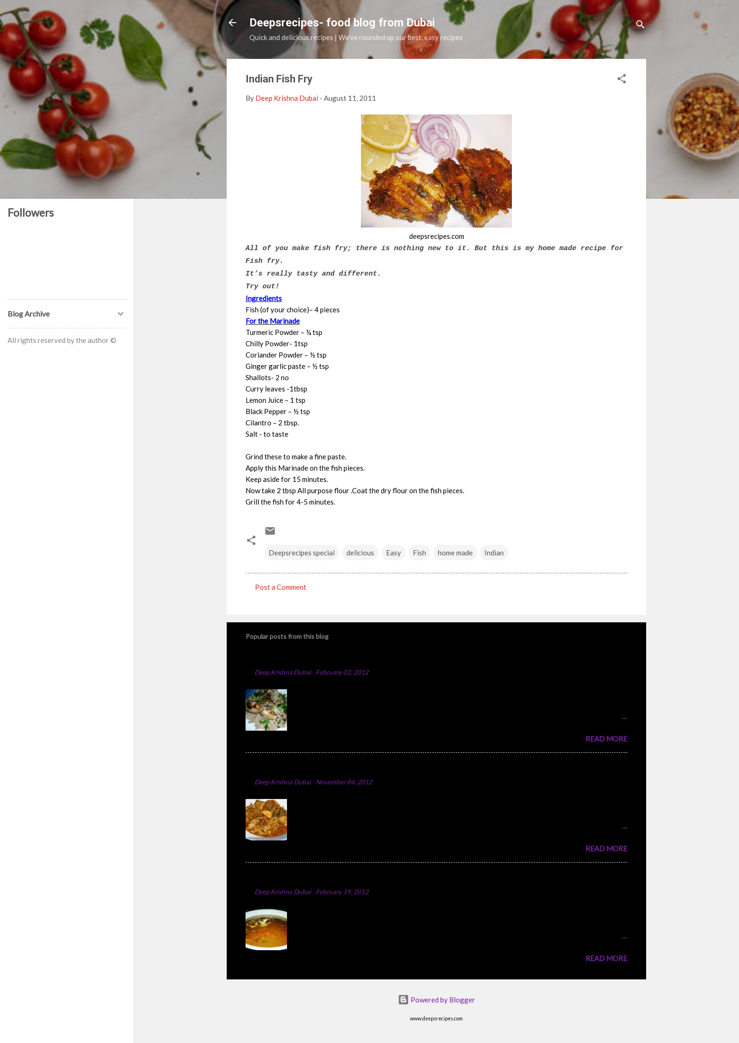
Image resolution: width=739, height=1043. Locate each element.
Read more (606, 738)
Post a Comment (280, 587)
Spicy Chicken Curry (285, 768)
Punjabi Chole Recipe (286, 877)
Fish (419, 552)
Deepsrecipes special (302, 552)
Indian (494, 552)
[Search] (640, 25)
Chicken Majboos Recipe (293, 658)
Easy (393, 552)
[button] (621, 80)
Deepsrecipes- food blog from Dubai (342, 22)
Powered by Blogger (436, 999)
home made (455, 552)
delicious (360, 552)
